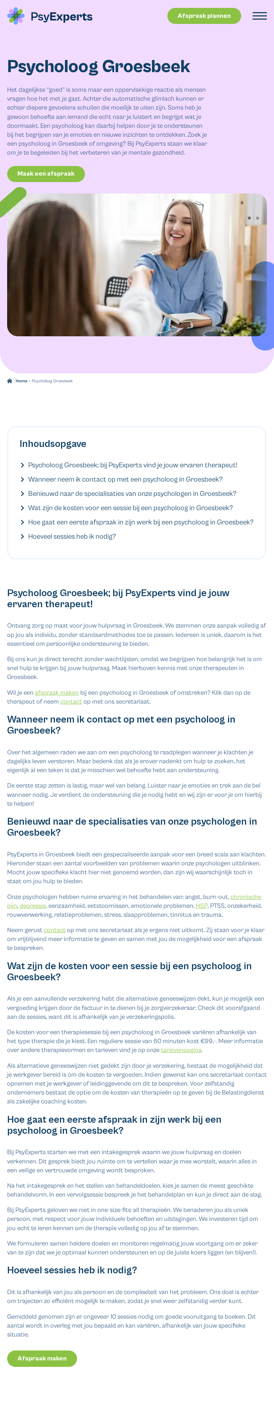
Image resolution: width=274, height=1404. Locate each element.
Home (21, 381)
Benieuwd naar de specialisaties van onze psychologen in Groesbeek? (128, 494)
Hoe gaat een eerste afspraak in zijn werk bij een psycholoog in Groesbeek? (136, 522)
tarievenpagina (181, 1046)
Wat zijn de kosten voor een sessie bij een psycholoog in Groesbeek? (126, 508)
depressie (33, 901)
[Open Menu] (260, 16)
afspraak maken (57, 688)
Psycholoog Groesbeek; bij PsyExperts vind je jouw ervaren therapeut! (128, 465)
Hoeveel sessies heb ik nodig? (67, 537)
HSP (202, 901)
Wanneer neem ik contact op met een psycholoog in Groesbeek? (121, 479)
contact (71, 697)
